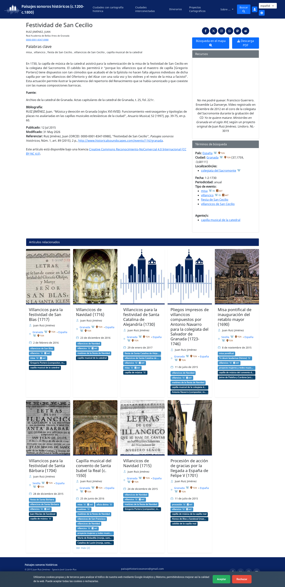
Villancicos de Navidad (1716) (90, 312)
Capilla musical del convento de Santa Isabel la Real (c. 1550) (93, 468)
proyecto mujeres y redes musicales (236, 368)
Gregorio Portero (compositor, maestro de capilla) (47, 363)
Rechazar (241, 579)
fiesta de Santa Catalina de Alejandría (142, 353)
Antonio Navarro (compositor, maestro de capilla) (189, 392)
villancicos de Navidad (88, 344)
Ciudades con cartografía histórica (108, 9)
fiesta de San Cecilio (214, 200)
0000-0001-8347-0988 (37, 39)
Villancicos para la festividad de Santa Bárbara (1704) (47, 465)
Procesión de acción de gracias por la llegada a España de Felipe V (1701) (189, 468)
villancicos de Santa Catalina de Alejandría (142, 358)
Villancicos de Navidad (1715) (137, 463)
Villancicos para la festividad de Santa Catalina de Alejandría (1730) (141, 317)
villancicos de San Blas (41, 348)
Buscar (244, 9)
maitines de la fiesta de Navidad (93, 353)
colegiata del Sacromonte (218, 171)
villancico (207, 195)
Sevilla (225, 337)
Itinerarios (175, 9)
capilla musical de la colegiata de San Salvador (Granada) (189, 387)
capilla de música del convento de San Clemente (236, 372)
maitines (81, 509)
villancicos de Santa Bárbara (44, 504)
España (207, 153)
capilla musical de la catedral (220, 220)
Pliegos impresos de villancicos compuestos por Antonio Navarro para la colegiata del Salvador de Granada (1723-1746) (189, 327)
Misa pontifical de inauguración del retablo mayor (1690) (234, 317)
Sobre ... (225, 9)
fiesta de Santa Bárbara (42, 500)
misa (204, 191)
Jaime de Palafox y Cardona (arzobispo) (236, 377)
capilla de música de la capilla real (189, 514)
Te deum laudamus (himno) (233, 358)
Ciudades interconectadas (145, 9)
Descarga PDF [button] (245, 43)
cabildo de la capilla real (184, 524)
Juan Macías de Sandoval (42, 514)
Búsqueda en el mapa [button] (211, 43)
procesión (177, 504)
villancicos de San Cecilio (218, 204)
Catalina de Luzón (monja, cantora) (94, 543)
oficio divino (103, 504)
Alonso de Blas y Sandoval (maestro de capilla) (189, 519)
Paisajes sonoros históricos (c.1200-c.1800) (52, 9)
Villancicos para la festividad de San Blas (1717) (46, 314)
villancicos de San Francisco (91, 519)
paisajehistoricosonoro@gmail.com (142, 568)
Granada (212, 157)
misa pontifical (226, 353)
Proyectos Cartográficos (197, 9)
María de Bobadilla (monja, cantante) (94, 538)
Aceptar (221, 579)
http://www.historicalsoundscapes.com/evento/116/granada (120, 141)
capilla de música (133, 372)
